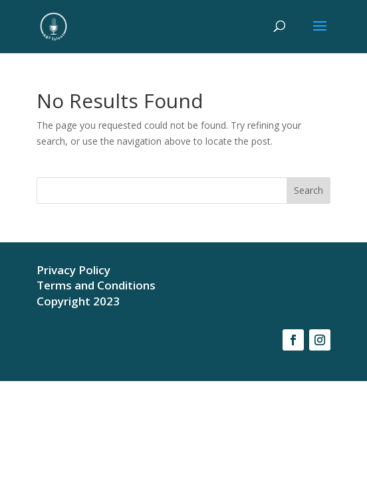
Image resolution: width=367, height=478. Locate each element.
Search (308, 190)
